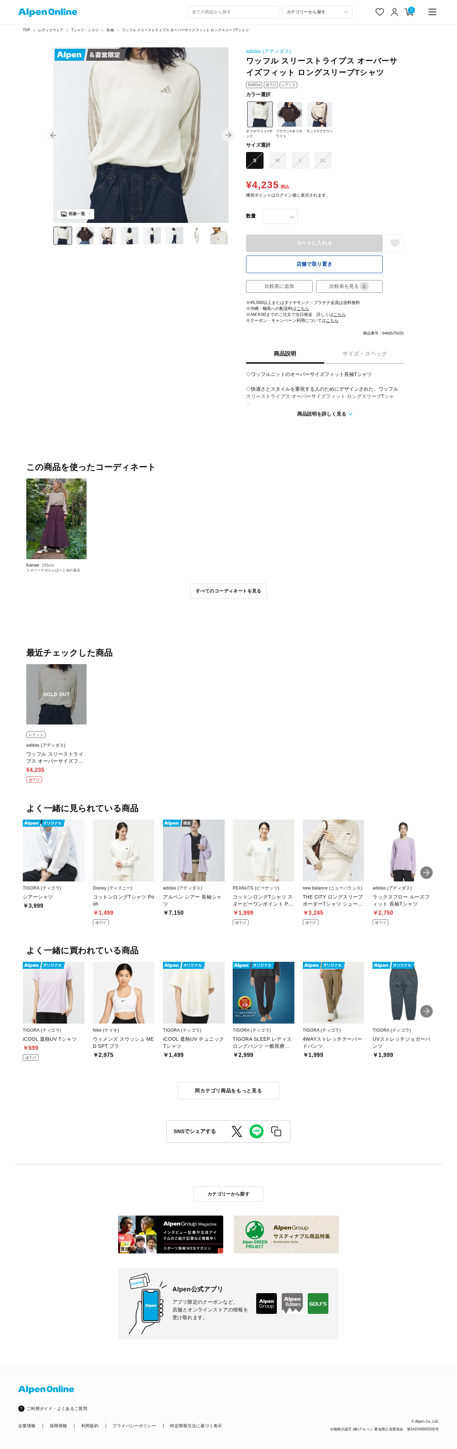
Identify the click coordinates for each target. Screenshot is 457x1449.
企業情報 (26, 1425)
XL (323, 160)
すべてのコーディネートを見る (228, 591)
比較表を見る (349, 286)
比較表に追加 (279, 286)
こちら (302, 308)
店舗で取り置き (314, 264)
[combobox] (233, 12)
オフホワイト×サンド (259, 119)
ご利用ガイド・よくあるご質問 (57, 1408)
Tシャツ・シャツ (85, 30)
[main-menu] (432, 12)
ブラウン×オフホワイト (289, 119)
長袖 (110, 30)
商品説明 (285, 354)
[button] (53, 135)
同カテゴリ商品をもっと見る (228, 1090)
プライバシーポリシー (134, 1425)
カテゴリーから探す (228, 1194)
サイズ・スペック (364, 354)
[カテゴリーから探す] (317, 12)
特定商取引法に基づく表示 (196, 1425)
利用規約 (89, 1425)
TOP (26, 30)
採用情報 (58, 1425)
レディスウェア (50, 30)
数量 (251, 216)
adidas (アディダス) (268, 51)
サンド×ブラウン (319, 117)
